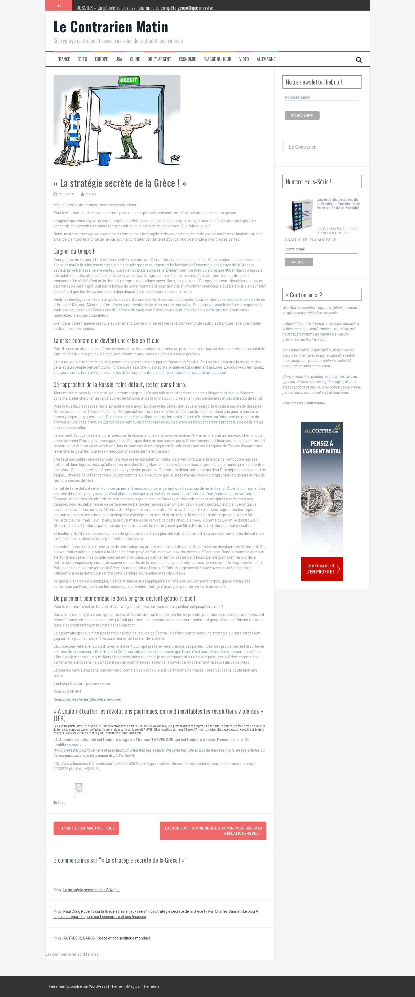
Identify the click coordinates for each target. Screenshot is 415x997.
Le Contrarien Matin (111, 26)
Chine (135, 59)
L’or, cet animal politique (86, 828)
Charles (90, 194)
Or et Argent (159, 59)
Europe (101, 59)
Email (79, 790)
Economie (187, 59)
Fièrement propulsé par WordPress (78, 986)
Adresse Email (297, 97)
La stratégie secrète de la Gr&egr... (91, 890)
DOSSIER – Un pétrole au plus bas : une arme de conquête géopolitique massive (144, 7)
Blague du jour (217, 59)
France (64, 59)
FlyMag (129, 986)
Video (244, 59)
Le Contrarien (302, 147)
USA (119, 59)
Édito (82, 59)
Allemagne (266, 59)
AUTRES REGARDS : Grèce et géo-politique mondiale (107, 938)
